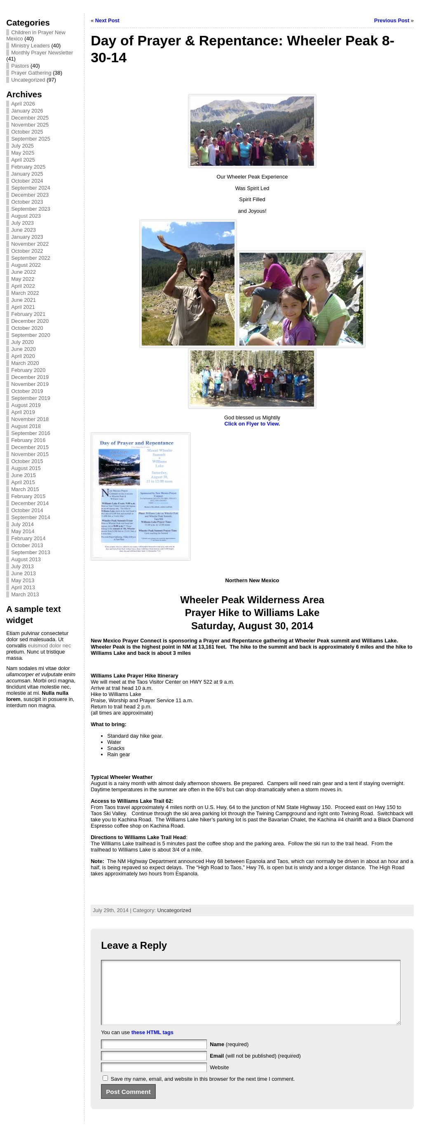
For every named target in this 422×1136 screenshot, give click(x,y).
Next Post (107, 20)
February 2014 (28, 538)
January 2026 (27, 111)
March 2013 (25, 594)
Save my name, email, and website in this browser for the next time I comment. (203, 1091)
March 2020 (25, 363)
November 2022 (30, 244)
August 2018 (26, 426)
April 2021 (23, 307)
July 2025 (22, 146)
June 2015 (23, 475)
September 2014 (30, 517)
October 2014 (27, 510)
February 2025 (28, 167)
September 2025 (30, 139)
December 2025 (30, 118)
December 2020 (30, 321)
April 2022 (23, 286)
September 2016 (30, 433)
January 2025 (27, 174)
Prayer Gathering (31, 73)
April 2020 (23, 356)
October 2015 (27, 461)
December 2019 (30, 377)
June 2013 (23, 573)
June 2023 (23, 230)
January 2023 (27, 237)
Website (219, 1080)
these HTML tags (152, 1045)
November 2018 (30, 419)
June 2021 (23, 300)
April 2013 (23, 587)
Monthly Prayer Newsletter (42, 52)
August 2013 (26, 559)
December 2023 (30, 195)
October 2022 (27, 251)
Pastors (20, 66)
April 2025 (23, 160)
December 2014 (30, 503)
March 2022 (25, 293)
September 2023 (30, 209)
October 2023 (27, 202)
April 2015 (23, 482)
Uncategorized (28, 80)
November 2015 (30, 454)
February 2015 (28, 496)
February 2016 (28, 440)
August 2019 (26, 405)
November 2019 (30, 384)
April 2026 (23, 104)
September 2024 (30, 188)
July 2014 (22, 524)
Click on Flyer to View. (252, 424)
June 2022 (23, 272)
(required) (229, 1057)
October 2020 (27, 328)
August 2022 (26, 265)
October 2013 (27, 545)
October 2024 (27, 181)
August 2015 (26, 468)
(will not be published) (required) (255, 1068)
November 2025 (30, 125)
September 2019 (30, 398)
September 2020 (30, 335)
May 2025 (22, 153)
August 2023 (26, 216)
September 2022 (30, 258)
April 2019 (23, 412)
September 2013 (30, 552)
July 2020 (22, 342)
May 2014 (22, 531)
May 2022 (22, 279)
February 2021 (28, 314)
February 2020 (28, 370)
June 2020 (23, 349)
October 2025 (27, 132)
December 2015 (30, 447)
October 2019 (27, 391)
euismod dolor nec (49, 645)
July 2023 (22, 223)
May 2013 (22, 580)
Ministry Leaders (30, 45)
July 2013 (22, 566)
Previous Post (391, 20)
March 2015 (25, 489)
